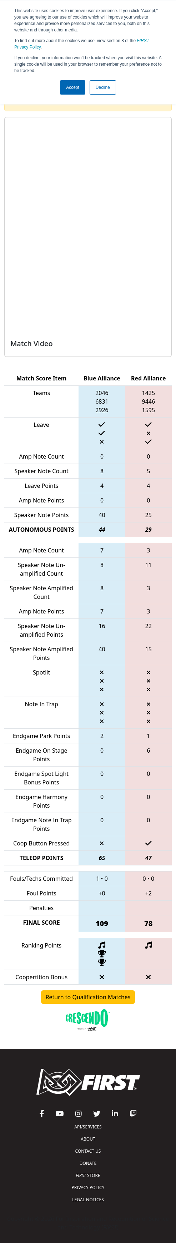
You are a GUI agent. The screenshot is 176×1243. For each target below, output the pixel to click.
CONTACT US (88, 1151)
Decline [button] (103, 87)
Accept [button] (72, 87)
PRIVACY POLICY (88, 1187)
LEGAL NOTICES (88, 1200)
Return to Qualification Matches (88, 997)
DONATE (88, 1163)
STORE (88, 1175)
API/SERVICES (87, 1127)
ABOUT (88, 1139)
